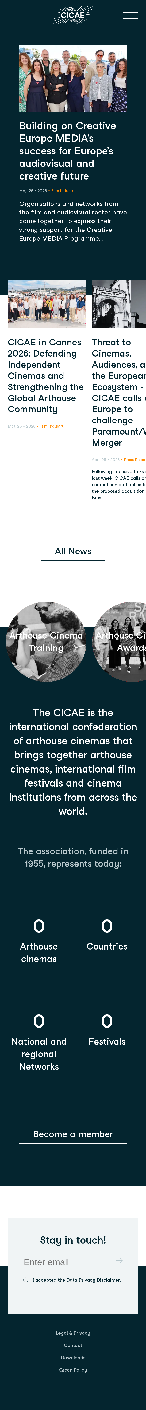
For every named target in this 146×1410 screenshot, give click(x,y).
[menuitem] (73, 1333)
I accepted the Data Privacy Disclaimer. (77, 1280)
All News (73, 551)
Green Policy (73, 1370)
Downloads (73, 1357)
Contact (73, 1345)
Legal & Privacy (73, 1333)
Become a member (73, 1134)
